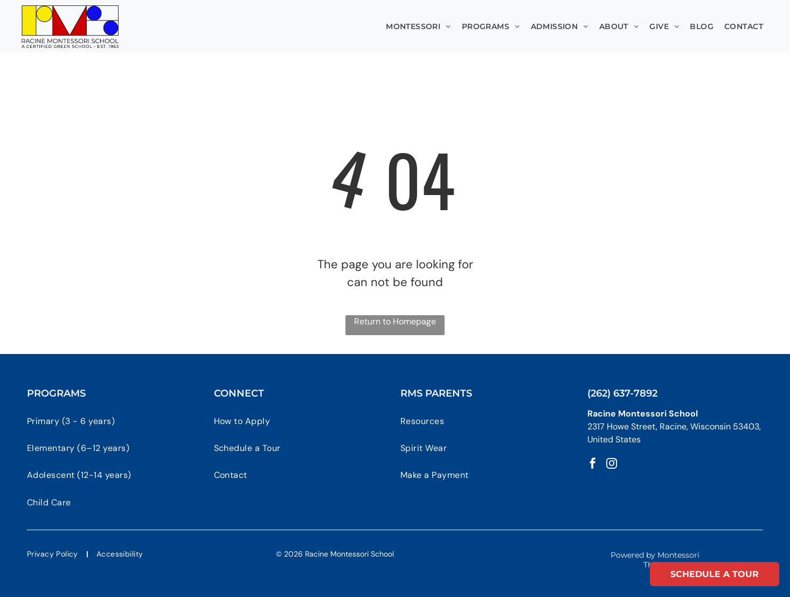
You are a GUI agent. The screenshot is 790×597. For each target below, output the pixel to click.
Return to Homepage (395, 321)
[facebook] (593, 464)
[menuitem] (418, 26)
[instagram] (612, 464)
